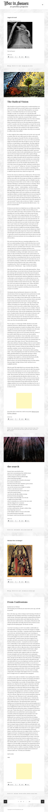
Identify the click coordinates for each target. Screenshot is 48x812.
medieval (25, 590)
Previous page (5, 801)
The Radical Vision (17, 101)
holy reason (35, 429)
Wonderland (17, 529)
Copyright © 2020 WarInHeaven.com (15, 809)
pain (26, 65)
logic (26, 428)
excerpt (32, 793)
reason (31, 429)
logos (34, 428)
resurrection (30, 428)
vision (21, 793)
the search (13, 466)
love (16, 429)
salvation (13, 429)
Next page (42, 801)
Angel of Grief (12, 17)
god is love (27, 429)
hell (31, 529)
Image (9, 65)
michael (30, 590)
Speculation (17, 428)
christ (37, 428)
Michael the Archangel (14, 540)
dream (35, 793)
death (25, 529)
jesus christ (22, 429)
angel (24, 65)
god (18, 429)
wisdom (9, 429)
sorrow (31, 65)
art (28, 65)
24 (30, 801)
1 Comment (10, 430)
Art (20, 65)
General (22, 428)
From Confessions (17, 602)
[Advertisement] (24, 401)
